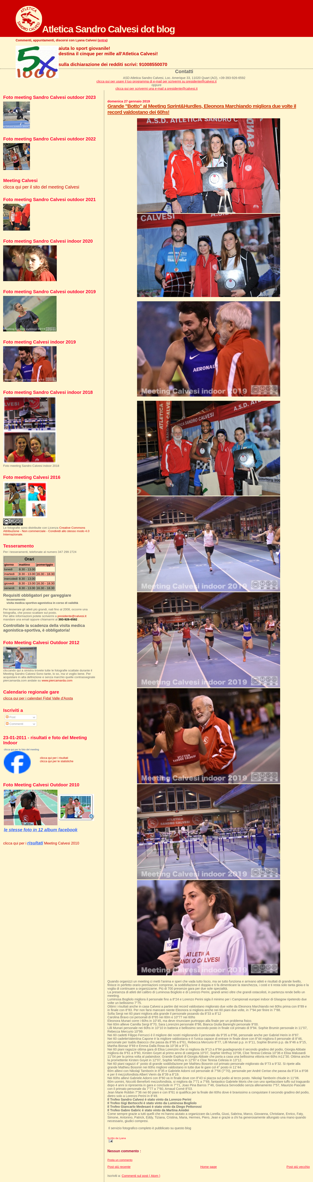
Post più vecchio (298, 1167)
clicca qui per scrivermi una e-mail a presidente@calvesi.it (156, 88)
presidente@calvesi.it (71, 616)
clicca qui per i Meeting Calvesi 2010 (41, 843)
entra (102, 40)
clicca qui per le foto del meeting (21, 749)
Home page (208, 1167)
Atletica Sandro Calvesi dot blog (95, 29)
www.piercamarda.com (57, 680)
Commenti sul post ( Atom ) (141, 1176)
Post (10, 717)
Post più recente (119, 1167)
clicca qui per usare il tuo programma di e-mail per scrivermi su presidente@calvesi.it (156, 81)
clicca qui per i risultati (54, 758)
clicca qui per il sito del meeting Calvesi (41, 187)
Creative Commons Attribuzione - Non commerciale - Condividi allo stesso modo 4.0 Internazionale (46, 531)
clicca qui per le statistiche (56, 761)
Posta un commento (120, 1160)
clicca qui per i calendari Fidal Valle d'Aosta (38, 698)
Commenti (14, 724)
